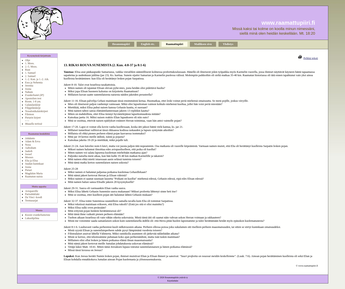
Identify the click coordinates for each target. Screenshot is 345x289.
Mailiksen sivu (203, 44)
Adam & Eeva (32, 141)
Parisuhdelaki (32, 194)
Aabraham (30, 147)
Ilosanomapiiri (121, 44)
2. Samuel (30, 76)
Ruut (27, 69)
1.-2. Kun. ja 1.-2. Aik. (37, 79)
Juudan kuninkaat (34, 163)
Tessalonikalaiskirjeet (36, 111)
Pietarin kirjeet (33, 117)
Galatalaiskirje (32, 104)
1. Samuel (30, 72)
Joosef (28, 154)
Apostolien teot (33, 98)
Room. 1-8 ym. (33, 101)
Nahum (29, 92)
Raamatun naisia (34, 176)
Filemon (29, 114)
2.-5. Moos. (31, 66)
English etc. (148, 44)
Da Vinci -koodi (33, 197)
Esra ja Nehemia (33, 82)
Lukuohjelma (32, 218)
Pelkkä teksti (310, 58)
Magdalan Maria (34, 173)
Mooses (29, 157)
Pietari (28, 170)
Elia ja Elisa (31, 160)
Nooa (28, 144)
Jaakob (28, 151)
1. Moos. (29, 63)
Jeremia (29, 85)
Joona (28, 88)
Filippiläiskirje (33, 107)
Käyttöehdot (172, 281)
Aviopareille (31, 191)
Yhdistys (228, 44)
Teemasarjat (31, 200)
